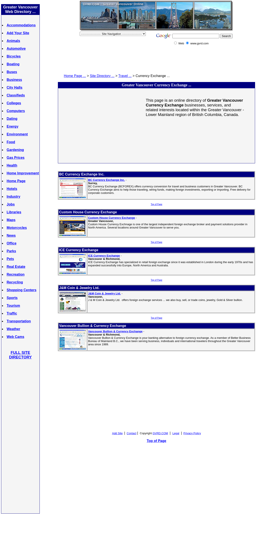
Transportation (19, 321)
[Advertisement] (20, 436)
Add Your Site (18, 33)
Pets (10, 259)
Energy (12, 126)
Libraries (14, 212)
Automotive (16, 48)
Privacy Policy (192, 433)
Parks (11, 251)
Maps (11, 220)
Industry (13, 196)
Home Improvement (23, 173)
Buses (12, 72)
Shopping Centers (22, 290)
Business (14, 80)
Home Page (16, 181)
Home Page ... (75, 76)
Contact (131, 433)
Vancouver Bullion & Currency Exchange (115, 331)
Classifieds (16, 95)
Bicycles (14, 56)
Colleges (14, 103)
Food (11, 142)
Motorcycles (17, 228)
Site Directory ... (102, 76)
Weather (13, 329)
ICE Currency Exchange (104, 255)
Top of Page (156, 204)
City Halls (14, 87)
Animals (13, 41)
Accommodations (21, 25)
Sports (12, 298)
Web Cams (15, 337)
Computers (16, 111)
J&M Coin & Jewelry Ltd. (104, 293)
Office (11, 243)
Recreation (16, 274)
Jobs (11, 204)
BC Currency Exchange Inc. (106, 180)
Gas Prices (16, 157)
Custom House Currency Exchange (111, 217)
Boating (13, 64)
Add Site (117, 433)
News (11, 235)
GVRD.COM (160, 433)
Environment (17, 134)
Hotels (12, 189)
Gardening (15, 150)
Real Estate (16, 266)
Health (12, 165)
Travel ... (125, 76)
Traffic (12, 313)
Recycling (15, 282)
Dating (12, 119)
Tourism (13, 305)
